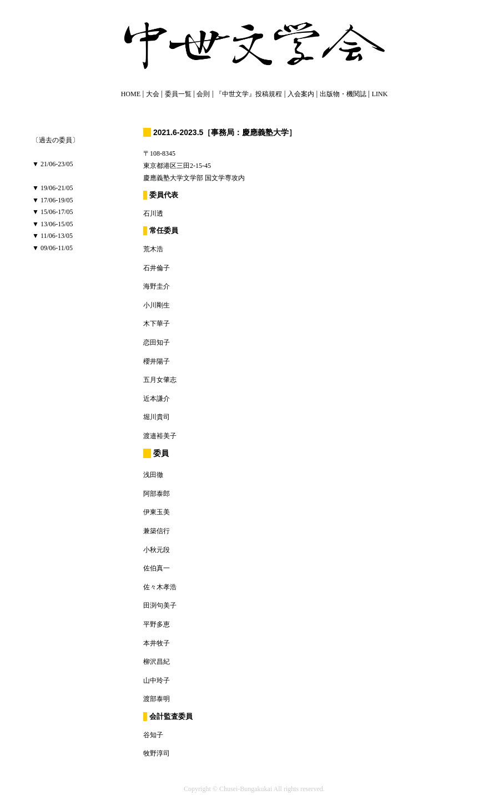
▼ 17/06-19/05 (52, 200)
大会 (152, 94)
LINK (380, 94)
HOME (130, 94)
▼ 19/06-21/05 (52, 188)
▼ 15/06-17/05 (52, 212)
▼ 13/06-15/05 (52, 224)
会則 (203, 94)
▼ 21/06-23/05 (52, 164)
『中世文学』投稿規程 (248, 94)
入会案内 (301, 94)
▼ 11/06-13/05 (52, 236)
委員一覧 (178, 94)
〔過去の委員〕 (55, 140)
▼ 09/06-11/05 (52, 248)
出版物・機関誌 (343, 94)
